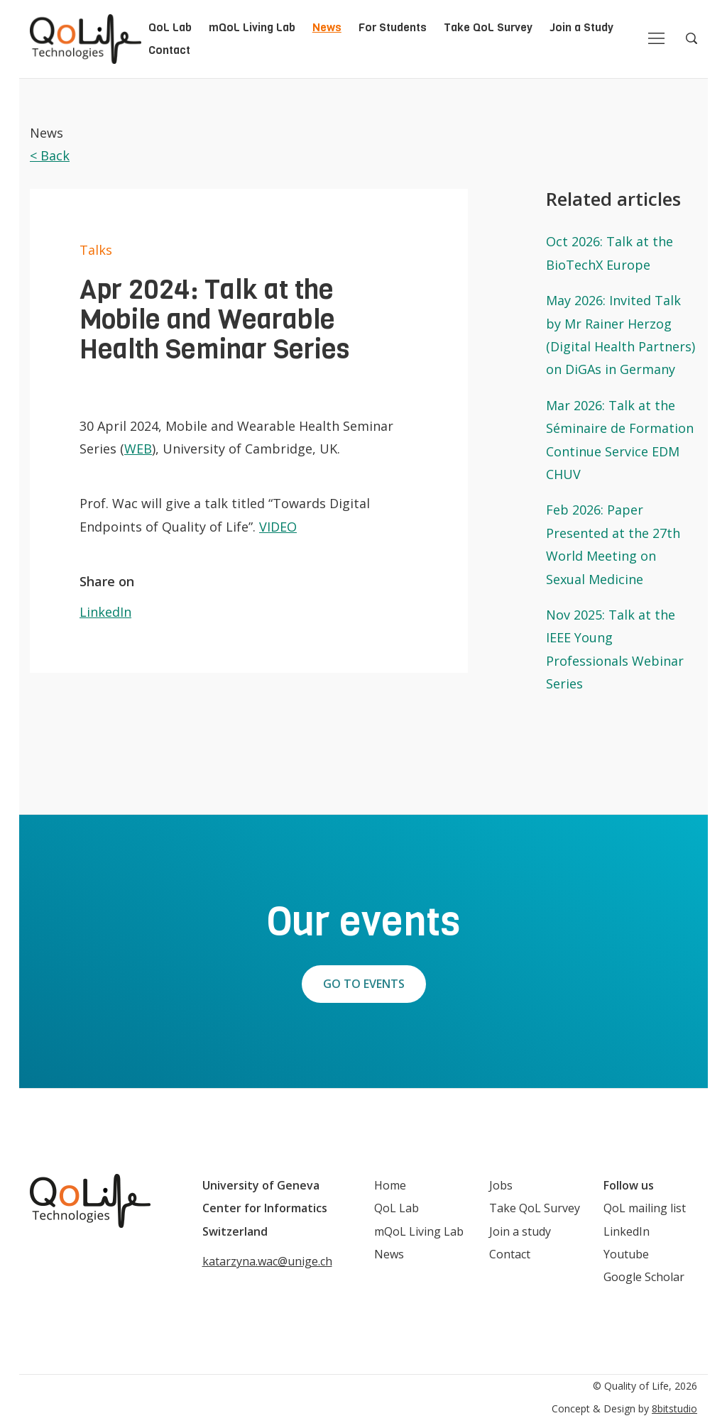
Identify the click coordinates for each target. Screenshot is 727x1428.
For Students (393, 27)
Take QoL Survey (488, 27)
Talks (96, 249)
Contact (169, 50)
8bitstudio (674, 1408)
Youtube (626, 1254)
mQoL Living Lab (252, 27)
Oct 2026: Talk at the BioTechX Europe (609, 253)
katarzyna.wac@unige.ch (267, 1261)
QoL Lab (170, 27)
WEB (138, 448)
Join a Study (581, 27)
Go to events (364, 984)
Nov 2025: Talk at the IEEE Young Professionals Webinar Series (615, 649)
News (326, 27)
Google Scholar (643, 1277)
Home (390, 1185)
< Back (50, 155)
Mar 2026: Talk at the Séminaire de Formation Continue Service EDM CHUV (620, 440)
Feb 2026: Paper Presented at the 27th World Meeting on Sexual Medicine (613, 544)
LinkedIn (105, 611)
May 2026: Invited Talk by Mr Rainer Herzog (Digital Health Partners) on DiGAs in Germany (620, 335)
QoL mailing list (644, 1208)
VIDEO (278, 526)
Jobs (501, 1185)
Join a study (520, 1231)
